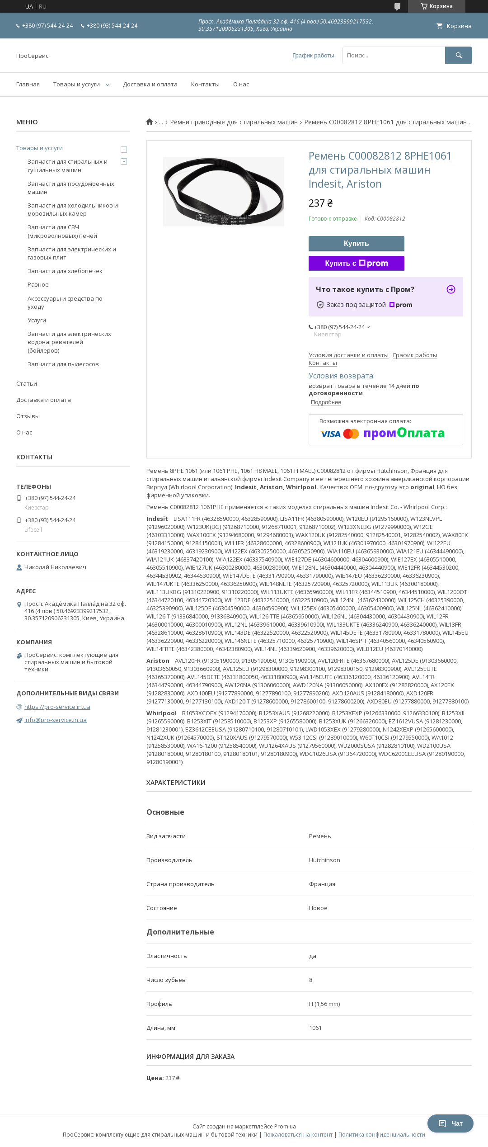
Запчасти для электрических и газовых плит (72, 253)
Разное (38, 284)
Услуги (37, 320)
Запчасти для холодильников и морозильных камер (73, 209)
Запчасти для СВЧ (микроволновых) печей (62, 231)
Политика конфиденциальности (381, 1134)
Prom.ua (285, 1126)
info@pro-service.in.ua (55, 719)
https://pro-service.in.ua (57, 706)
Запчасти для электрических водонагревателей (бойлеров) (69, 342)
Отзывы (28, 416)
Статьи (26, 383)
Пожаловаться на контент (298, 1134)
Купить (356, 243)
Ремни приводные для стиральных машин (234, 122)
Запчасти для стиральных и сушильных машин (68, 165)
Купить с (356, 264)
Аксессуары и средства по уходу (65, 302)
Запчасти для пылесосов (63, 364)
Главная (28, 84)
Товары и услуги (76, 84)
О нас (241, 84)
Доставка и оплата (150, 84)
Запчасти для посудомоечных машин (71, 187)
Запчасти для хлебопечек (65, 271)
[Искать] (458, 55)
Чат (450, 1123)
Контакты (205, 84)
